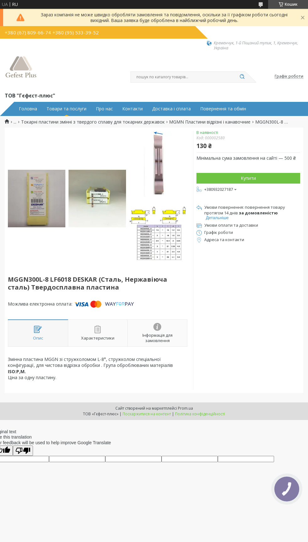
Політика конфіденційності (200, 414)
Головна (28, 109)
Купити (248, 178)
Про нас (104, 109)
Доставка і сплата (171, 109)
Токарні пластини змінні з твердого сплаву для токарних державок (93, 122)
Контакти (132, 109)
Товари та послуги (66, 109)
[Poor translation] (23, 450)
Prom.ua (185, 408)
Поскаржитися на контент (147, 414)
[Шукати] (242, 77)
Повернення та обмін (223, 109)
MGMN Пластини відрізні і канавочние (209, 122)
